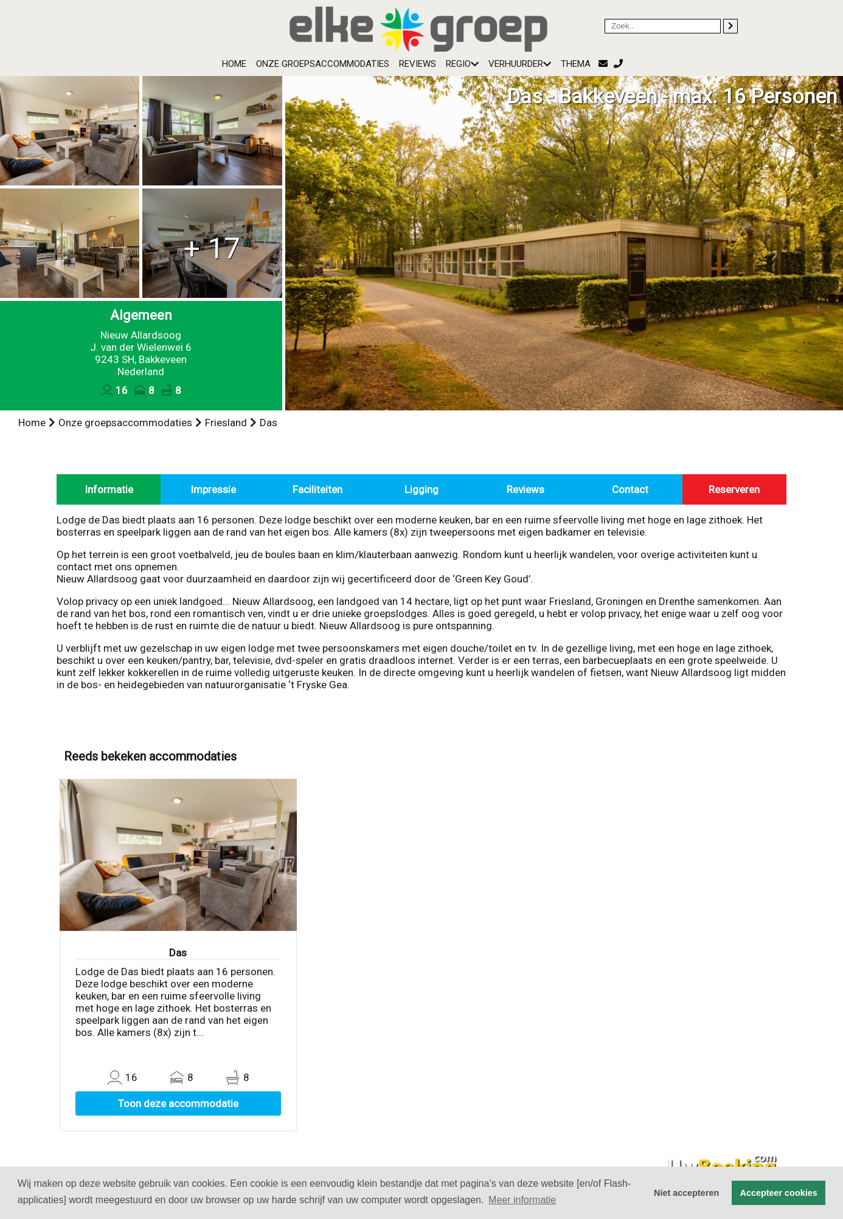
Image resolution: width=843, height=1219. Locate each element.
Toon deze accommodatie (178, 1103)
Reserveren (734, 489)
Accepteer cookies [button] (778, 1193)
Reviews (417, 63)
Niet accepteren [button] (686, 1193)
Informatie (109, 489)
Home (234, 63)
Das (268, 422)
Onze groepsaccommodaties (322, 63)
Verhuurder (519, 63)
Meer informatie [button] (522, 1200)
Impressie (213, 489)
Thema (576, 63)
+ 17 (212, 248)
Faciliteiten (317, 489)
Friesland (226, 422)
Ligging (421, 489)
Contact (630, 489)
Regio (462, 63)
